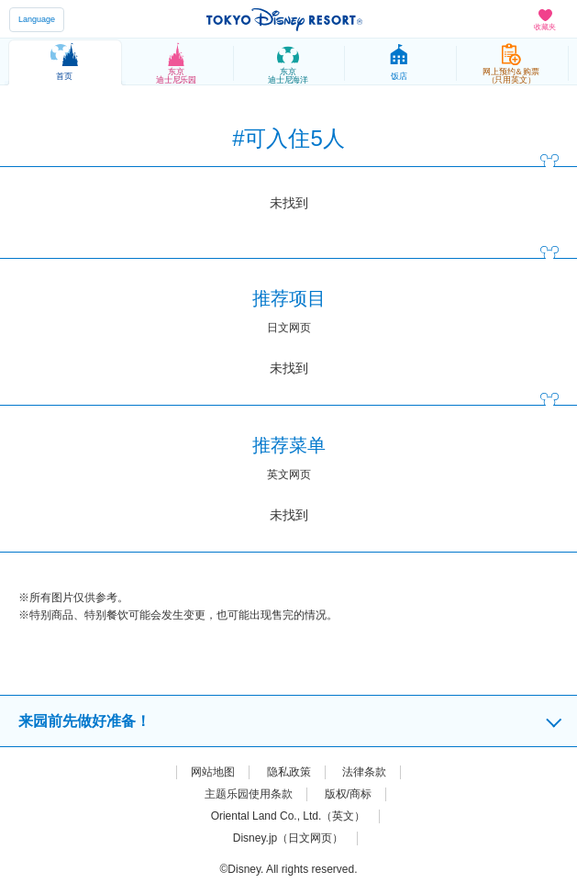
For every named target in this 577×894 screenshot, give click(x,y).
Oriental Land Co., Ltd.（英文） (288, 816)
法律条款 (364, 771)
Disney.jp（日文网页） (288, 838)
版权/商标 (348, 794)
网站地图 (213, 771)
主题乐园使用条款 (249, 794)
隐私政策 (289, 771)
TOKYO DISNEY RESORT (284, 19)
